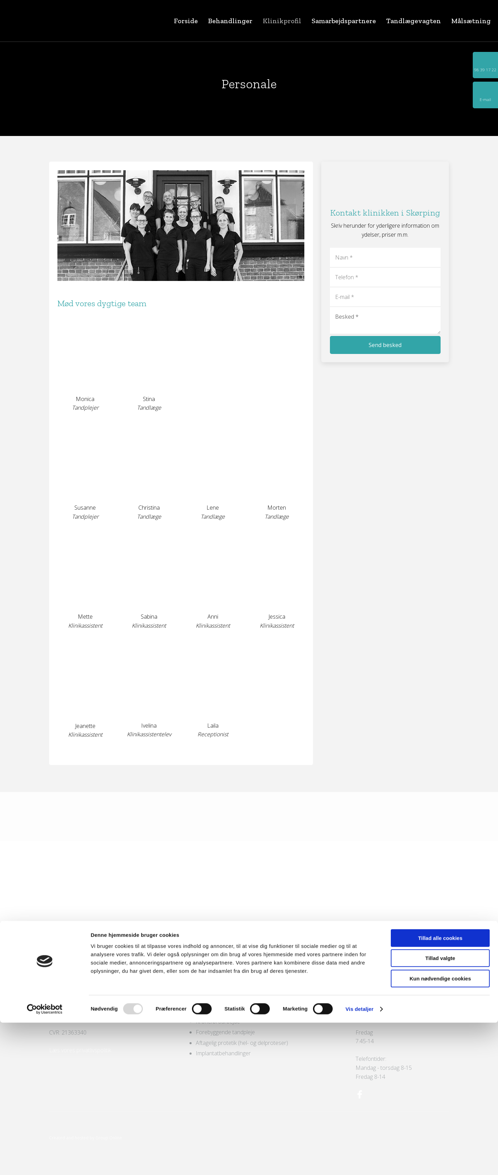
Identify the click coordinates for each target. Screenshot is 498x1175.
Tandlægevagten (413, 21)
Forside (186, 21)
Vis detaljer (359, 1161)
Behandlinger (230, 21)
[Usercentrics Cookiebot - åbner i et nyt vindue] (45, 1161)
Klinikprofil (282, 21)
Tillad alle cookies (440, 1090)
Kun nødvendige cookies (440, 1131)
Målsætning (471, 21)
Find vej (58, 988)
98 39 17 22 (72, 1006)
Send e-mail (64, 1014)
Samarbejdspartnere (344, 21)
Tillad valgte (440, 1111)
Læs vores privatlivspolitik (80, 1050)
